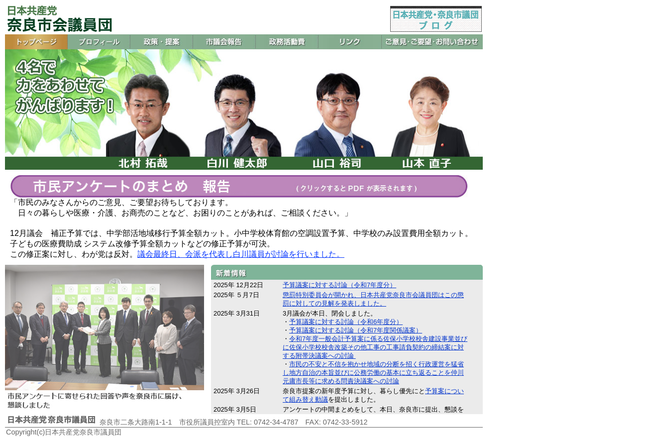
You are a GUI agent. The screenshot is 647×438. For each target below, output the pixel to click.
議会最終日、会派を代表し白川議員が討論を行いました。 (240, 254)
